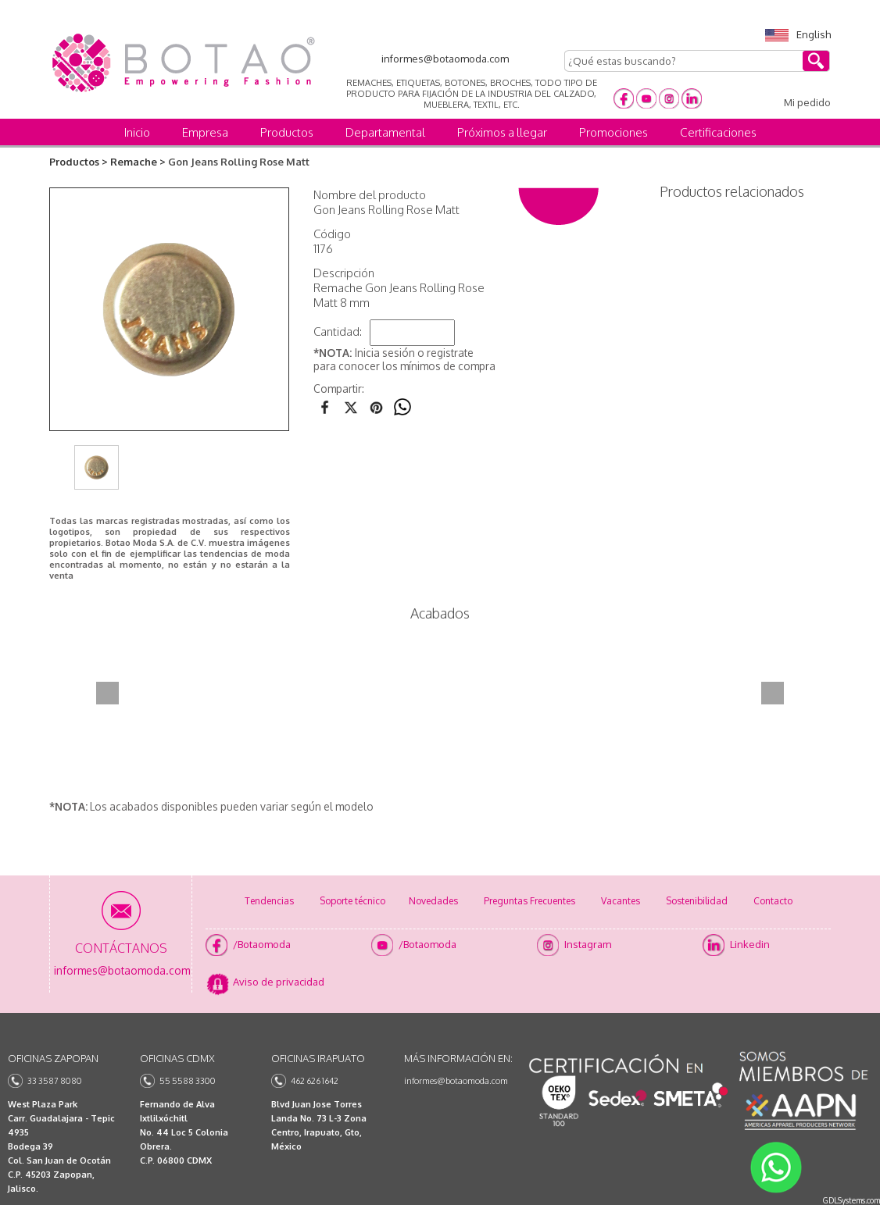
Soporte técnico (352, 901)
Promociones (613, 132)
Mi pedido (807, 102)
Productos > (78, 161)
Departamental (385, 132)
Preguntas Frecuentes (529, 901)
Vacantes (620, 901)
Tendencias (269, 901)
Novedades (433, 901)
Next (772, 693)
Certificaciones (718, 132)
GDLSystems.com (851, 1200)
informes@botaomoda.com (456, 1080)
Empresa (205, 132)
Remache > (138, 161)
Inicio (137, 132)
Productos (286, 132)
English (798, 34)
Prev (107, 693)
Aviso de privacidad (278, 981)
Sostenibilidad (697, 901)
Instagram (587, 944)
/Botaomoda (262, 944)
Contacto (772, 901)
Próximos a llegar (502, 132)
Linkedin (750, 944)
